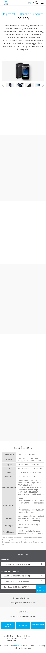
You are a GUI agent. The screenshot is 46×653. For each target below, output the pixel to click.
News (28, 636)
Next (43, 85)
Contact (24, 638)
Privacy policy (12, 640)
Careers (19, 636)
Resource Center (12, 638)
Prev (3, 85)
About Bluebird (8, 636)
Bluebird (18, 645)
